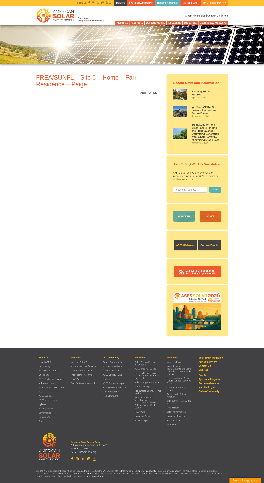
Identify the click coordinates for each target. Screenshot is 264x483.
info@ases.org (86, 452)
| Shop (224, 15)
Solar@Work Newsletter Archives (179, 401)
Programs (137, 22)
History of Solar (142, 415)
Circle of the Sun (111, 369)
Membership (184, 216)
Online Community (214, 3)
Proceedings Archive (81, 374)
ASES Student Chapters (114, 382)
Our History (44, 365)
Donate (120, 3)
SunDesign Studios (95, 475)
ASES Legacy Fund (112, 374)
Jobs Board (172, 423)
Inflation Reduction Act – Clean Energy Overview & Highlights (148, 375)
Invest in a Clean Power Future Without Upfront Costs (179, 380)
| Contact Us (213, 15)
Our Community (155, 22)
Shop (41, 420)
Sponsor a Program (141, 3)
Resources (190, 22)
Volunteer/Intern (47, 382)
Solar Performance (176, 411)
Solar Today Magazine (213, 22)
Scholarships (141, 419)
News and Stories (175, 361)
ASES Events (45, 395)
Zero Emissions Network (83, 382)
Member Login (191, 3)
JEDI (41, 391)
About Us (122, 22)
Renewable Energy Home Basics (148, 391)
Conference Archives (81, 369)
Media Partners (110, 395)
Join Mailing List (195, 15)
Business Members (112, 365)
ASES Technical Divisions (51, 378)
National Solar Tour (80, 361)
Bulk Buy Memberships (114, 386)
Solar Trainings (142, 386)
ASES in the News (48, 399)
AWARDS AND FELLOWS (51, 386)
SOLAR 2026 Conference (83, 365)
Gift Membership (111, 391)
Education (174, 22)
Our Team (44, 374)
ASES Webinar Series (145, 368)
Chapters (107, 378)
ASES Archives (174, 419)
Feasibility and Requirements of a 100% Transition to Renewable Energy (179, 369)
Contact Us (44, 416)
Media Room (173, 407)
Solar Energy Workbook (147, 381)
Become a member (167, 3)
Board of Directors (48, 369)
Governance (45, 412)
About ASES (45, 361)
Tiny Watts (76, 378)
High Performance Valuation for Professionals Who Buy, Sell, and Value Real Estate (147, 401)
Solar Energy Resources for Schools (147, 362)
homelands (92, 472)
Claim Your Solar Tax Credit (177, 387)
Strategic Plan (46, 407)
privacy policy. (174, 470)
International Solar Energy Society (138, 470)
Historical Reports (176, 415)
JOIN (215, 190)
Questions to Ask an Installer (177, 394)
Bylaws (42, 403)
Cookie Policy (83, 470)
